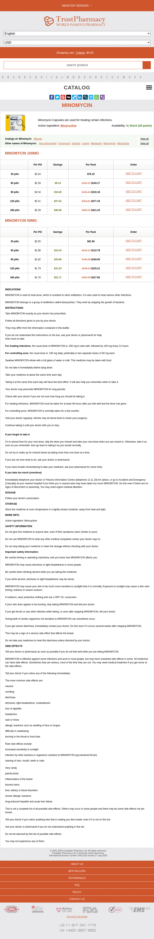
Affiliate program (77, 917)
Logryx (85, 143)
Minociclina (123, 143)
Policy (77, 892)
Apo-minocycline (48, 143)
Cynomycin (64, 143)
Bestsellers (76, 871)
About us (77, 864)
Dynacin (76, 143)
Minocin (38, 138)
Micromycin (109, 143)
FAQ (77, 885)
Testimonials (77, 878)
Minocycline (69, 125)
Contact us (77, 899)
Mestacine (96, 143)
